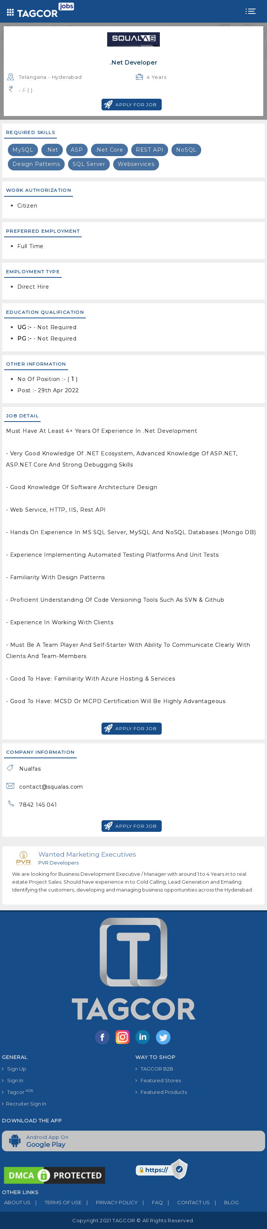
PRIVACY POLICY (110, 1202)
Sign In (12, 1080)
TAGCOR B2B (154, 1069)
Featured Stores (158, 1080)
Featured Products (161, 1092)
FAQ (150, 1202)
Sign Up (14, 1069)
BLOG (224, 1202)
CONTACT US (186, 1202)
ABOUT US (16, 1202)
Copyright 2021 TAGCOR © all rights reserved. (133, 1220)
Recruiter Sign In (24, 1104)
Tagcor (17, 1092)
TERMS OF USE (56, 1202)
